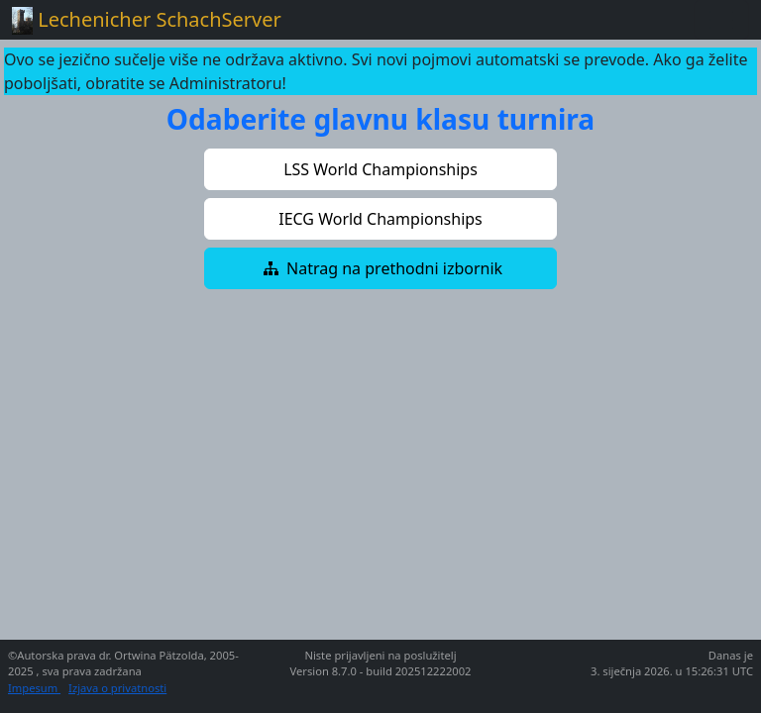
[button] (380, 169)
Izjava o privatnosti (117, 687)
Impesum (34, 687)
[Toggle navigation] (721, 20)
